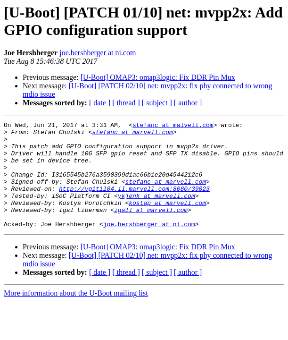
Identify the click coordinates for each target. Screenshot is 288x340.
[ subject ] (157, 103)
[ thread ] (126, 103)
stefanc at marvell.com (132, 134)
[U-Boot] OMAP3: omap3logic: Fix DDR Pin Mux (158, 77)
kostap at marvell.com (167, 219)
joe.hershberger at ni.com (97, 53)
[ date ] (99, 103)
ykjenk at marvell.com (156, 211)
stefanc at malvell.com (173, 126)
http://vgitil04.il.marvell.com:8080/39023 (134, 202)
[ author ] (188, 103)
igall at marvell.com (151, 228)
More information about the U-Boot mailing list (76, 314)
